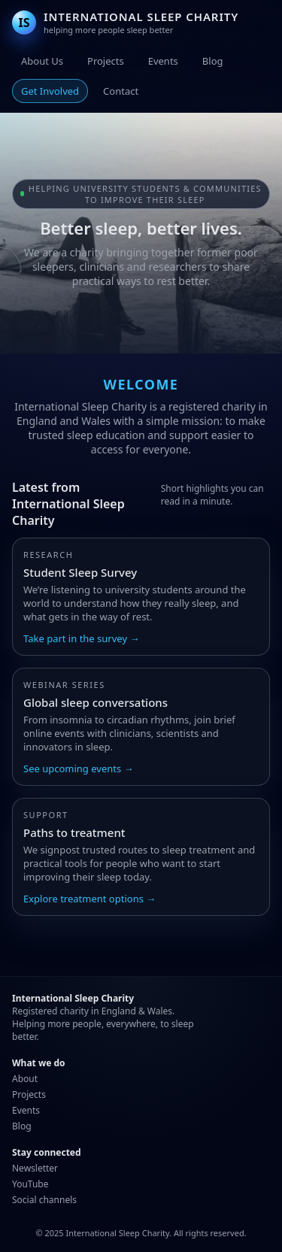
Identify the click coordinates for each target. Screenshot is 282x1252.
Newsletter (35, 1168)
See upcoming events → (78, 768)
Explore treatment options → (89, 898)
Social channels (44, 1199)
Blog (212, 61)
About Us (42, 61)
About (25, 1078)
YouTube (30, 1184)
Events (163, 61)
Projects (105, 61)
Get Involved (50, 91)
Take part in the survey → (81, 638)
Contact (120, 91)
